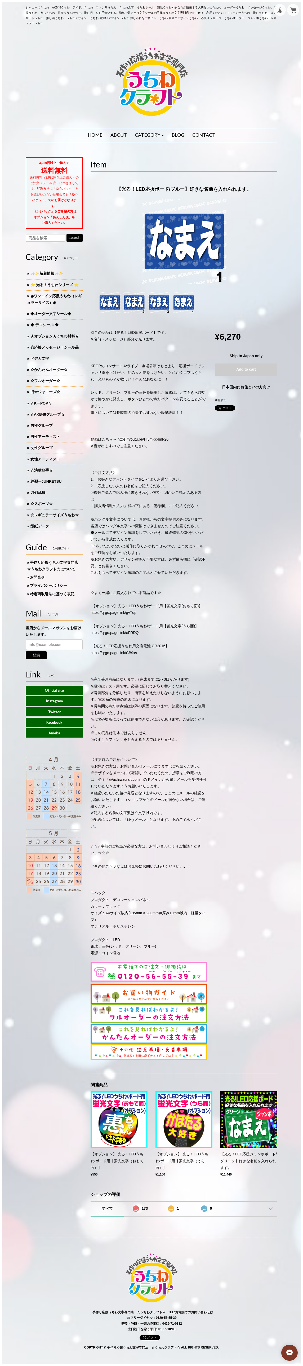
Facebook (54, 722)
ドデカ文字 (39, 358)
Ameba (54, 733)
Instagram (54, 701)
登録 (36, 655)
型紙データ (39, 526)
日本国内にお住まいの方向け (246, 387)
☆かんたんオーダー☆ (49, 369)
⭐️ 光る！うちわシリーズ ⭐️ (54, 285)
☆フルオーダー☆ (45, 381)
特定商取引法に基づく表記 (52, 594)
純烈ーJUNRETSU (45, 481)
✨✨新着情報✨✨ (46, 273)
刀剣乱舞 (37, 492)
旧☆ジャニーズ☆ (45, 392)
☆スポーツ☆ (41, 504)
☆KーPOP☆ (41, 403)
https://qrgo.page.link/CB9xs (114, 653)
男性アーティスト (45, 436)
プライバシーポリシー (48, 585)
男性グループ (41, 425)
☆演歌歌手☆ (41, 470)
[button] (149, 135)
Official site (54, 690)
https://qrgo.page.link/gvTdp (113, 612)
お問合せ (37, 577)
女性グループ (41, 448)
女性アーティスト (45, 459)
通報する (220, 400)
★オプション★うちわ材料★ (54, 336)
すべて (107, 1208)
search (75, 238)
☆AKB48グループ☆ (47, 414)
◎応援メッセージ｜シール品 (54, 347)
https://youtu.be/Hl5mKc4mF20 (143, 439)
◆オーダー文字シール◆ (50, 314)
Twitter (54, 711)
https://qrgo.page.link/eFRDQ (115, 633)
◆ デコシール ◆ (44, 325)
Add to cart (246, 369)
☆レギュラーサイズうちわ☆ (54, 515)
